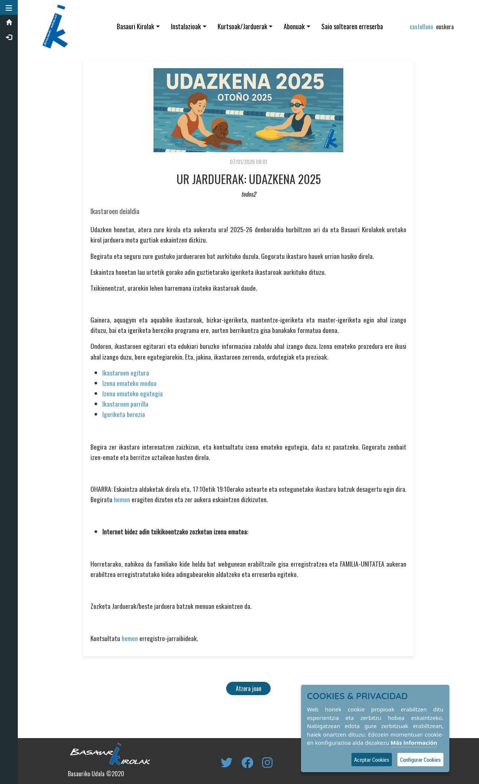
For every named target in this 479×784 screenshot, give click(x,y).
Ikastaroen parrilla (126, 403)
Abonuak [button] (294, 26)
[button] (9, 7)
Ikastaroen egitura (126, 372)
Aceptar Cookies (371, 759)
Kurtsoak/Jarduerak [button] (243, 26)
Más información (414, 742)
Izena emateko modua (130, 383)
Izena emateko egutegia (133, 393)
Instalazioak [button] (186, 26)
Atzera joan (249, 688)
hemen (122, 499)
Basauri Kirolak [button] (136, 26)
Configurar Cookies (420, 759)
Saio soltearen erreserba (352, 26)
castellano (421, 26)
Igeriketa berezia (124, 414)
